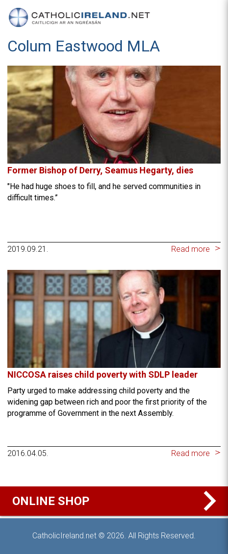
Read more (190, 249)
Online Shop (116, 501)
